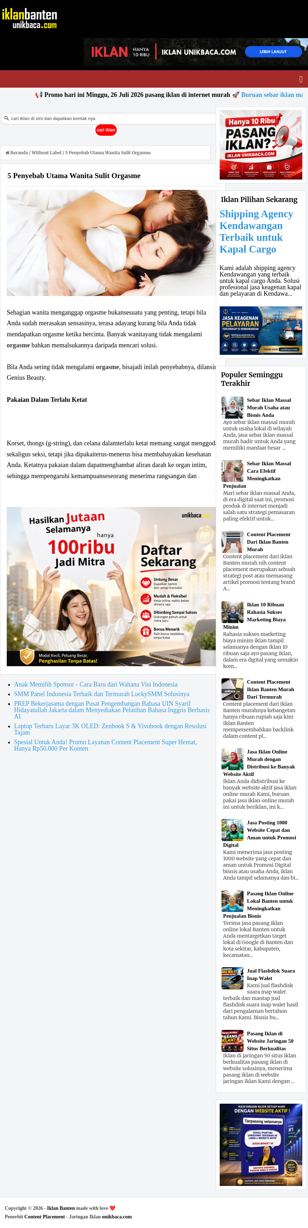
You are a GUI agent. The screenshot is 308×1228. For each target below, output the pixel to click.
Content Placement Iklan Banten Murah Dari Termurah (270, 689)
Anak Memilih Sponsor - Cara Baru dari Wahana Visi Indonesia (96, 684)
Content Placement (44, 1216)
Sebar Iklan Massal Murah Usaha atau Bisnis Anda (269, 407)
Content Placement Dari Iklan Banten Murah (269, 542)
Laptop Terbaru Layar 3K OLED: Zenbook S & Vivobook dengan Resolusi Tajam (110, 729)
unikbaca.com (117, 1216)
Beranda (17, 152)
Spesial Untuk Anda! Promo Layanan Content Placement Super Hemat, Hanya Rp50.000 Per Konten (105, 745)
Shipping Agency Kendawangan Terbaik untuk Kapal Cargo (256, 231)
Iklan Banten (61, 1208)
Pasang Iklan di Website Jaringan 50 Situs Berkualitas (270, 1041)
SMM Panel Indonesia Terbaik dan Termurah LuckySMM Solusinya (101, 694)
